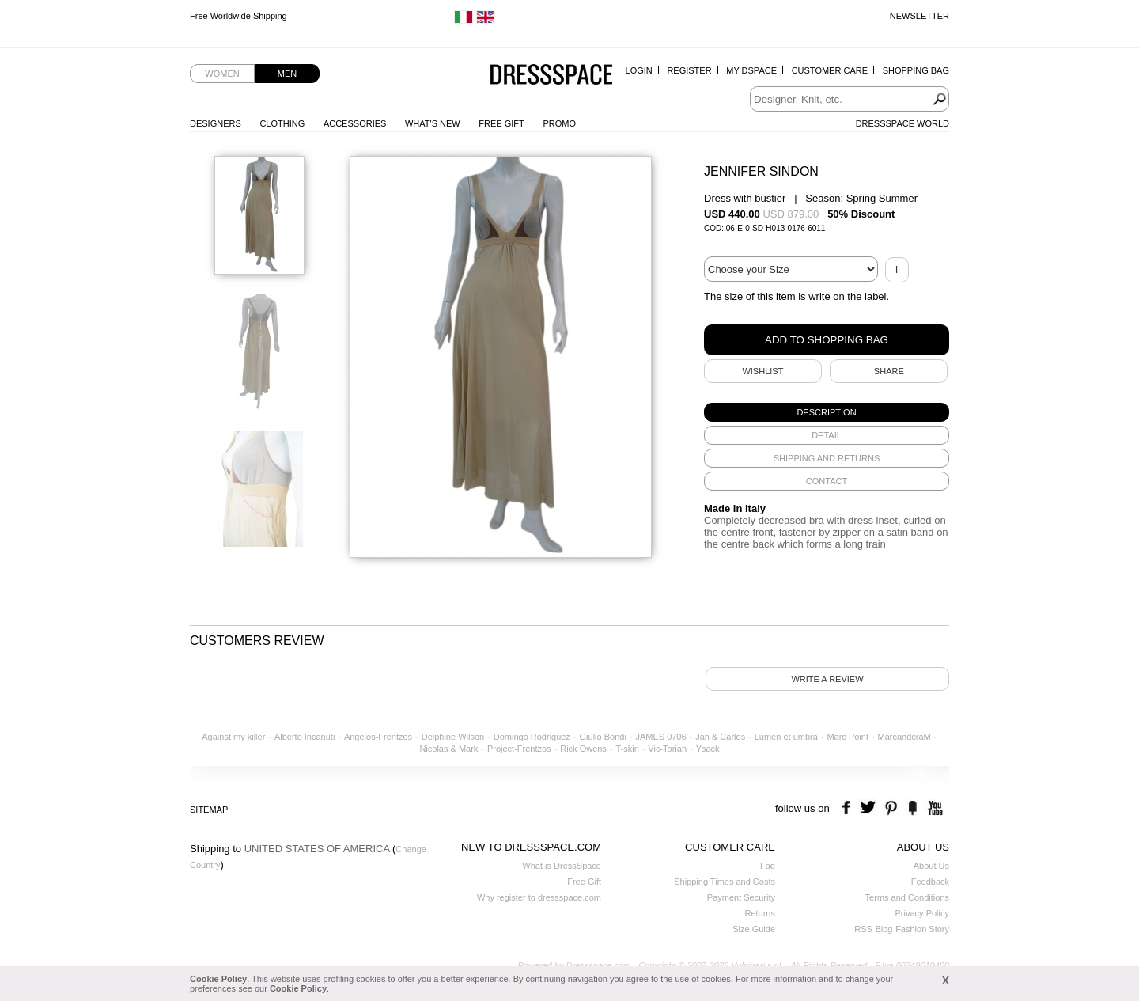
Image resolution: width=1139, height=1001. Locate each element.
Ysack (708, 748)
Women (222, 73)
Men (287, 73)
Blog (883, 929)
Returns (759, 913)
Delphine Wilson (453, 736)
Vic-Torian (667, 748)
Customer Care (830, 70)
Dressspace (551, 75)
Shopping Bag (916, 70)
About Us (931, 865)
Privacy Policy (922, 913)
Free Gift (501, 123)
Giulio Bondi (603, 736)
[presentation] (826, 412)
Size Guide (753, 929)
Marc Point (847, 736)
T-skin (626, 748)
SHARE (889, 371)
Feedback (930, 881)
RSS (863, 929)
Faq (767, 865)
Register (689, 70)
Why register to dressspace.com (539, 897)
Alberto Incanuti (304, 736)
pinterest (891, 808)
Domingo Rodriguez (532, 736)
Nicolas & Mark (448, 748)
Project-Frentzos (519, 748)
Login (639, 70)
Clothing (282, 123)
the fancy (912, 808)
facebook (848, 808)
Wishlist (762, 371)
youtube (933, 808)
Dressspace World (902, 123)
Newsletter (919, 16)
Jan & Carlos (720, 736)
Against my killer (233, 736)
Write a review (827, 679)
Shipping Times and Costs (724, 881)
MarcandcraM (904, 736)
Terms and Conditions (907, 897)
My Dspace (751, 70)
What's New (432, 123)
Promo (559, 123)
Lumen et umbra (786, 736)
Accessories (355, 123)
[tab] (826, 412)
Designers (215, 123)
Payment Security (741, 897)
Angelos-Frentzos (378, 736)
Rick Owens (583, 748)
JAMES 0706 (660, 736)
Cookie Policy (218, 979)
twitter (869, 808)
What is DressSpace (561, 865)
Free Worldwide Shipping (238, 16)
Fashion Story (922, 929)
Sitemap (209, 809)
